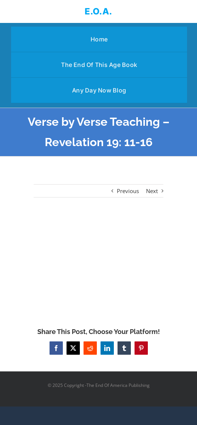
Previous (128, 191)
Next (152, 191)
